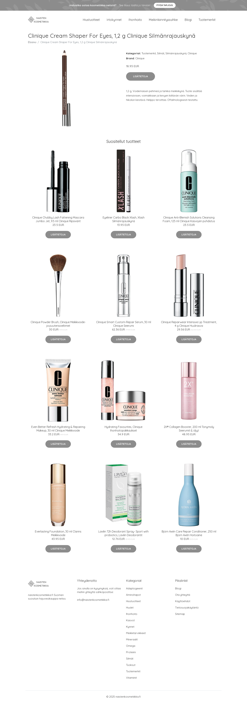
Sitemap (180, 616)
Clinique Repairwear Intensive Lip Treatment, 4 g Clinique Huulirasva (189, 326)
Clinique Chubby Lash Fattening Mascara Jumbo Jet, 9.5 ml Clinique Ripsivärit (58, 221)
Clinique (192, 55)
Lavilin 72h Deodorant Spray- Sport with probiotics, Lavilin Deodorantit (123, 535)
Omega (130, 648)
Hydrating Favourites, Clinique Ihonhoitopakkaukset (123, 431)
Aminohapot (133, 597)
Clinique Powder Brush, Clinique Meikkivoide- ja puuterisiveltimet (58, 326)
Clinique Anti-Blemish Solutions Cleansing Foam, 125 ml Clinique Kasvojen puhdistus (189, 221)
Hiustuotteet (91, 21)
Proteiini (131, 654)
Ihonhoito (135, 21)
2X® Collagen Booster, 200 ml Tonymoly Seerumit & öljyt (189, 431)
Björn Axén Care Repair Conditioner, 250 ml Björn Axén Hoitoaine (189, 535)
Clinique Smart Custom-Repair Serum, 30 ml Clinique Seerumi (123, 326)
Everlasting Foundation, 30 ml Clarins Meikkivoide (58, 535)
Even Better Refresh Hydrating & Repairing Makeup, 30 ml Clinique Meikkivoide (58, 431)
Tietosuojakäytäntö (187, 610)
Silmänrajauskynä (175, 55)
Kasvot (130, 622)
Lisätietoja (140, 78)
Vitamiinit (131, 680)
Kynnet (130, 629)
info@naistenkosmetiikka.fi (93, 602)
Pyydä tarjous (165, 5)
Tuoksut (130, 667)
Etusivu (32, 44)
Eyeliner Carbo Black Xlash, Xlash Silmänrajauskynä (123, 221)
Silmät (160, 55)
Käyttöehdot (182, 603)
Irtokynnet (114, 21)
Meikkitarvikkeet (136, 635)
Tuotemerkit (207, 21)
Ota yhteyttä (182, 597)
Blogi (188, 21)
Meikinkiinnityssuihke (163, 21)
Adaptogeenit (134, 590)
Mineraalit (132, 641)
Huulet (129, 610)
